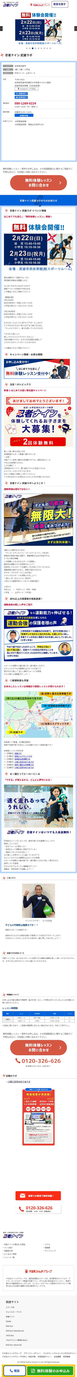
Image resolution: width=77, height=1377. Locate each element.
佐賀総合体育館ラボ (22, 759)
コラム (47, 1244)
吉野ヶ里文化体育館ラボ (24, 764)
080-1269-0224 (25, 103)
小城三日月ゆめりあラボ (24, 762)
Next (75, 28)
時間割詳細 (24, 115)
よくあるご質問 (10, 1254)
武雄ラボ (18, 753)
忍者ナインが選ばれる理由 (14, 1244)
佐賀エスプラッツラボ (23, 756)
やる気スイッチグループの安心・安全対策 (18, 1356)
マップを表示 (27, 89)
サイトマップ (50, 1250)
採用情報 (66, 1356)
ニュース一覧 (9, 1257)
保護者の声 (8, 1250)
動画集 (47, 1247)
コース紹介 (8, 1247)
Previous (1, 28)
